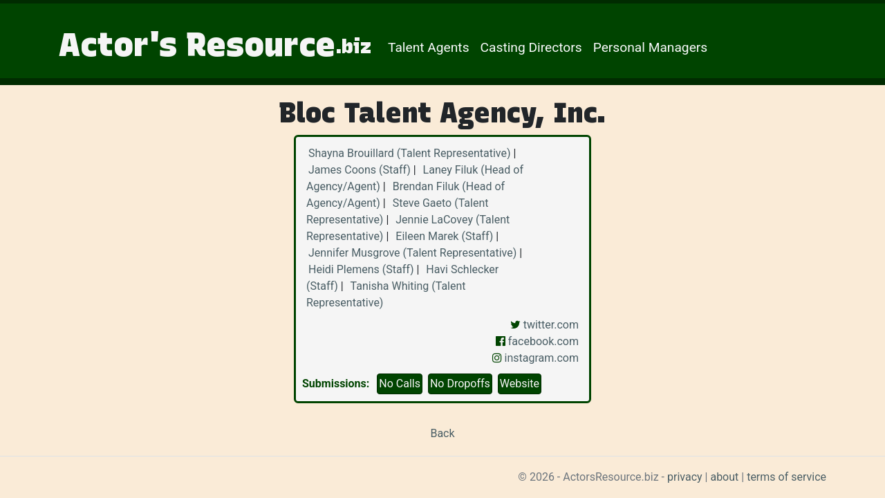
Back (442, 433)
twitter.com (544, 324)
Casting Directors (531, 47)
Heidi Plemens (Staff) (360, 269)
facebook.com (537, 341)
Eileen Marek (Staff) (444, 236)
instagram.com (535, 358)
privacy (684, 476)
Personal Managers (650, 47)
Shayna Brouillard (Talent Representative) (409, 153)
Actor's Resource (215, 44)
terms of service (786, 476)
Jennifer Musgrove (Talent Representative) (412, 252)
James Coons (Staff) (359, 169)
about (724, 476)
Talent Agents (428, 47)
